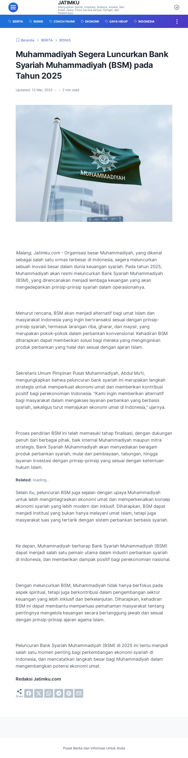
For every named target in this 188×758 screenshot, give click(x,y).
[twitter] (38, 693)
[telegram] (58, 693)
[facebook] (28, 693)
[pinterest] (68, 693)
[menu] (13, 7)
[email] (78, 693)
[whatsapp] (48, 693)
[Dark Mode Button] (177, 7)
